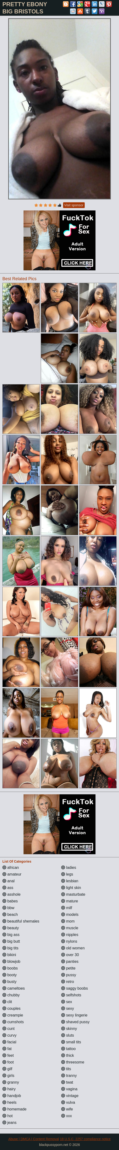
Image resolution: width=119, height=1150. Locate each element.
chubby (11, 995)
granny (10, 1082)
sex (66, 1002)
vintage (69, 1096)
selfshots (71, 995)
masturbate (73, 894)
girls (8, 1076)
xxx (66, 1116)
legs (67, 874)
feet (8, 1055)
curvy (9, 1035)
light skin (71, 888)
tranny (69, 1076)
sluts (67, 1035)
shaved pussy (75, 1022)
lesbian (69, 881)
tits (66, 1069)
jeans (9, 1123)
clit (7, 1002)
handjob (11, 1096)
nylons (69, 941)
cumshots (13, 1022)
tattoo (68, 1049)
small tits (71, 1042)
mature (69, 901)
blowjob (11, 961)
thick (67, 1055)
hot (7, 1116)
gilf (7, 1069)
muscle (69, 928)
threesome (72, 1062)
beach (10, 914)
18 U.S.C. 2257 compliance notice (85, 1139)
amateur (11, 874)
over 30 (70, 955)
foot (8, 1062)
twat (67, 1082)
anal (8, 881)
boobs (10, 968)
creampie (12, 1015)
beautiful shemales (20, 921)
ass (7, 888)
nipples (69, 935)
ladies (68, 867)
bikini (9, 955)
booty (9, 975)
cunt (8, 1029)
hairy (9, 1089)
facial (9, 1042)
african (10, 867)
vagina (69, 1089)
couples (11, 1008)
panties (69, 961)
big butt (11, 941)
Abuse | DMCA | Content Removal (33, 1139)
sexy (67, 1008)
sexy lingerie (74, 1015)
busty (9, 982)
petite (68, 968)
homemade (14, 1109)
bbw (8, 908)
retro (67, 982)
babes (10, 901)
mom (68, 921)
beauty (10, 928)
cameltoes (13, 988)
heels (9, 1102)
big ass (10, 935)
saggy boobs (74, 988)
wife (67, 1109)
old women (73, 948)
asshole (11, 894)
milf (66, 908)
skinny (69, 1029)
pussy (68, 975)
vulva (68, 1102)
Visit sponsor (73, 205)
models (69, 914)
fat (7, 1049)
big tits (10, 948)
